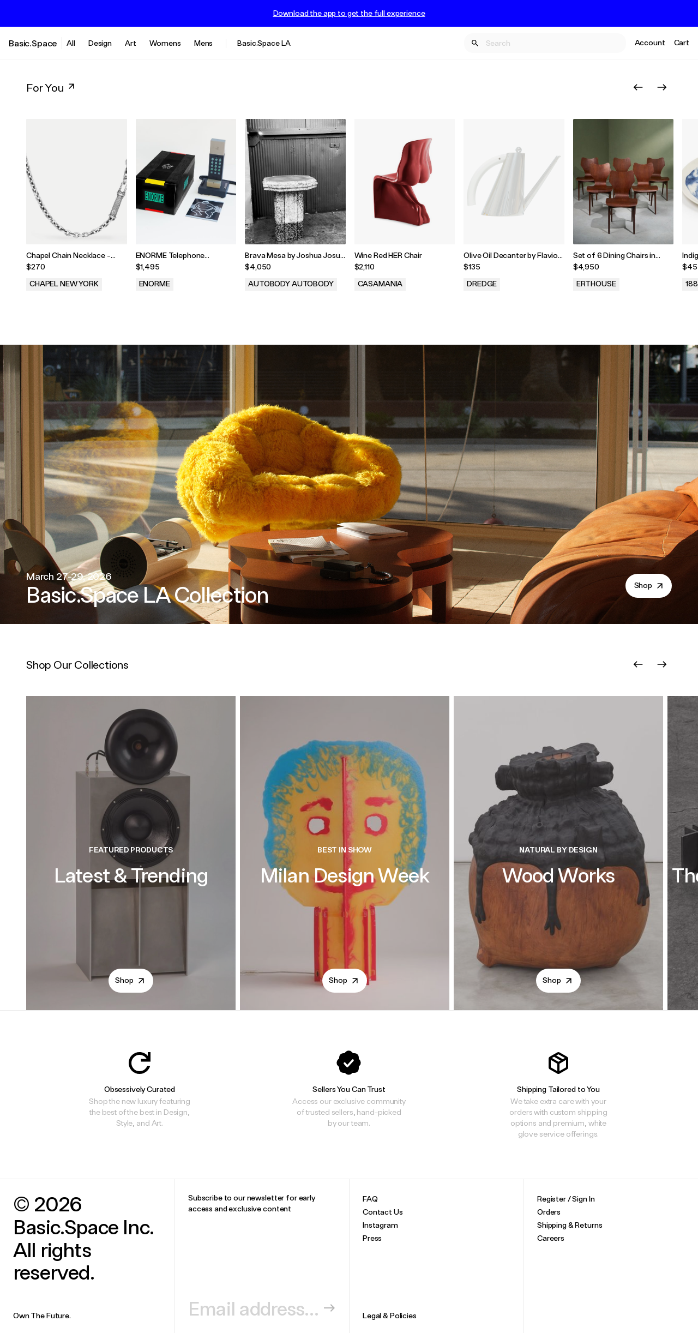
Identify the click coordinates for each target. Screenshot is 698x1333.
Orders (549, 1211)
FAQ (370, 1198)
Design (100, 42)
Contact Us (383, 1211)
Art (130, 42)
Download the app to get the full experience (349, 13)
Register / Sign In (565, 1198)
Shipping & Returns (569, 1224)
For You (51, 87)
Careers (550, 1237)
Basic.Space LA (264, 42)
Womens (165, 42)
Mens (203, 42)
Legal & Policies (390, 1315)
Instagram (380, 1224)
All (71, 42)
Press (372, 1237)
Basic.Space (33, 43)
